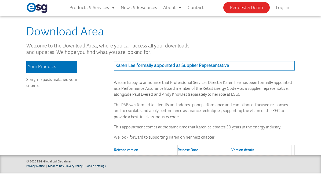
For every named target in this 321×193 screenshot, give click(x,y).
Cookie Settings (96, 166)
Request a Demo (246, 7)
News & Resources (139, 7)
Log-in (282, 7)
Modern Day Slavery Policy (65, 166)
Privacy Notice (35, 166)
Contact (196, 7)
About (172, 8)
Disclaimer (64, 161)
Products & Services (92, 8)
